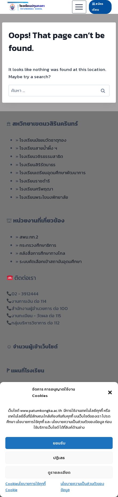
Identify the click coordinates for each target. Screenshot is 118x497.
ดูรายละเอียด (59, 472)
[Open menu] (79, 7)
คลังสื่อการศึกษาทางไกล (42, 253)
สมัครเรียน (98, 7)
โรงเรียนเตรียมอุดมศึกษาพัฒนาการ (52, 172)
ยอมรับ (59, 443)
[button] (110, 392)
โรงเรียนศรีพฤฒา (36, 188)
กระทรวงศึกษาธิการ (37, 245)
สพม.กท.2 (28, 236)
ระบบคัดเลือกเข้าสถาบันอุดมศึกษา (50, 261)
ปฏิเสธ (59, 458)
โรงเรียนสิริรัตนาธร (37, 164)
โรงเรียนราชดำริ (34, 180)
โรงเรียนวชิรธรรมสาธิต (41, 156)
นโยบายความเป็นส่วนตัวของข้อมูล (82, 486)
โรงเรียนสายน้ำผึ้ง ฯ (38, 148)
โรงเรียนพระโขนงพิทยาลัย (43, 197)
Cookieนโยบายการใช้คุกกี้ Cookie (25, 486)
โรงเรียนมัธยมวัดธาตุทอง (42, 140)
